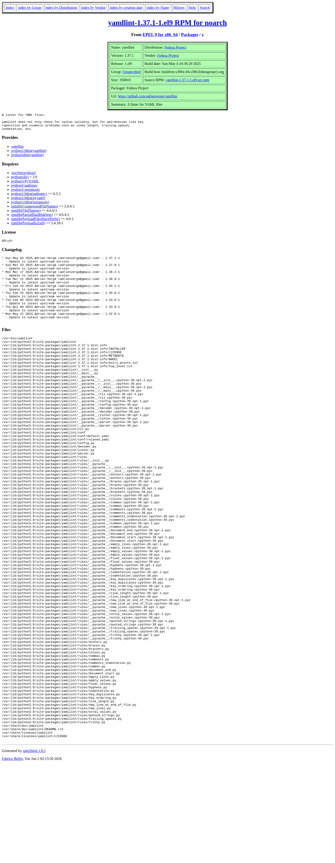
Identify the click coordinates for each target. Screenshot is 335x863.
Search (205, 8)
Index (10, 8)
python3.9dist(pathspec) (29, 197)
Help (192, 8)
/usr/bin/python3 (23, 176)
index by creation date (126, 8)
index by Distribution (61, 8)
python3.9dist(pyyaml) (28, 201)
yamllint (17, 150)
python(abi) (20, 180)
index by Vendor (93, 8)
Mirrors (179, 8)
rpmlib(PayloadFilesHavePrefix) (35, 222)
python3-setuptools (25, 193)
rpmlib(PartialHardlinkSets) (32, 218)
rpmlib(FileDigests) (25, 214)
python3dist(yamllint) (27, 158)
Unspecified (132, 72)
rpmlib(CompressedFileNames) (34, 210)
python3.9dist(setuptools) (30, 206)
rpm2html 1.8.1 (34, 849)
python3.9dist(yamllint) (29, 154)
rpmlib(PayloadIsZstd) (28, 226)
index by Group (29, 8)
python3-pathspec (24, 189)
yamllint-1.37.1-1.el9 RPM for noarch (167, 22)
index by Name (158, 8)
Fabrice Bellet (12, 857)
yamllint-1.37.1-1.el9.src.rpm (187, 80)
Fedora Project (175, 47)
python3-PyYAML (25, 185)
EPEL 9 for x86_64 (160, 34)
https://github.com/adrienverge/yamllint (147, 96)
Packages (189, 34)
